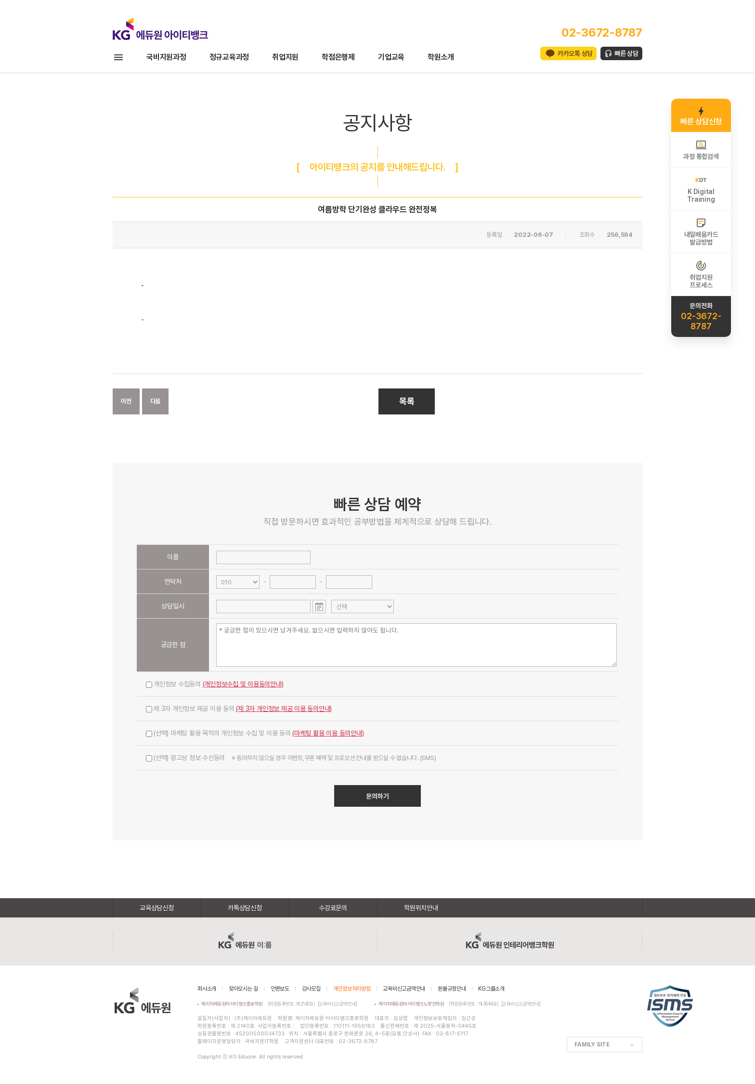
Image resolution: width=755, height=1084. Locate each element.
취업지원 (285, 57)
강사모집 (311, 988)
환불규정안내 (452, 988)
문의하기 (377, 796)
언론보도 (280, 988)
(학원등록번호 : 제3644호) (439, 1004)
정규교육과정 (229, 57)
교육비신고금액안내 (404, 988)
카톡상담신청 (245, 908)
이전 (126, 401)
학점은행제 (338, 57)
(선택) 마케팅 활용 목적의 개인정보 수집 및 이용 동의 (255, 733)
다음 (155, 401)
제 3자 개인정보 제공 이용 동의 (239, 708)
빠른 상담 (626, 53)
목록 (407, 401)
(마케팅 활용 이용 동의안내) (328, 733)
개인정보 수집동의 (215, 684)
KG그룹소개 (491, 988)
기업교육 (391, 57)
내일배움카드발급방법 (701, 231)
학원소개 (441, 57)
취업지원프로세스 (701, 274)
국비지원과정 (166, 57)
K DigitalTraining (701, 188)
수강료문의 (333, 908)
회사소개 (206, 988)
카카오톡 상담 (575, 53)
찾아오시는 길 (243, 988)
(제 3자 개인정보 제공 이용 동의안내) (284, 708)
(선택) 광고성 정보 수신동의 (291, 757)
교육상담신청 (157, 908)
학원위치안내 (421, 908)
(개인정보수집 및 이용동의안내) (243, 684)
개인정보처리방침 (352, 988)
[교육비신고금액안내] (337, 1004)
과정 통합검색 (700, 149)
